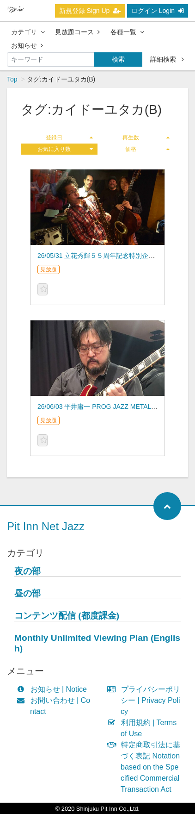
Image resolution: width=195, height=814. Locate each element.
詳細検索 (167, 59)
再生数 (146, 137)
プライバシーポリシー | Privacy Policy (145, 700)
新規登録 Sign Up (90, 10)
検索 (118, 59)
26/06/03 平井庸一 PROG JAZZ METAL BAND (104, 406)
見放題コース (77, 32)
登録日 (69, 137)
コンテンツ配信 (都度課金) (66, 615)
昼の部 (27, 593)
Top (12, 79)
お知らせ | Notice (54, 689)
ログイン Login (157, 10)
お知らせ (27, 45)
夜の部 (27, 571)
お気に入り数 (65, 149)
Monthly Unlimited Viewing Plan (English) (97, 643)
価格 (147, 149)
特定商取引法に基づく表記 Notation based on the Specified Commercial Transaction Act (145, 767)
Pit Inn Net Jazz (46, 526)
